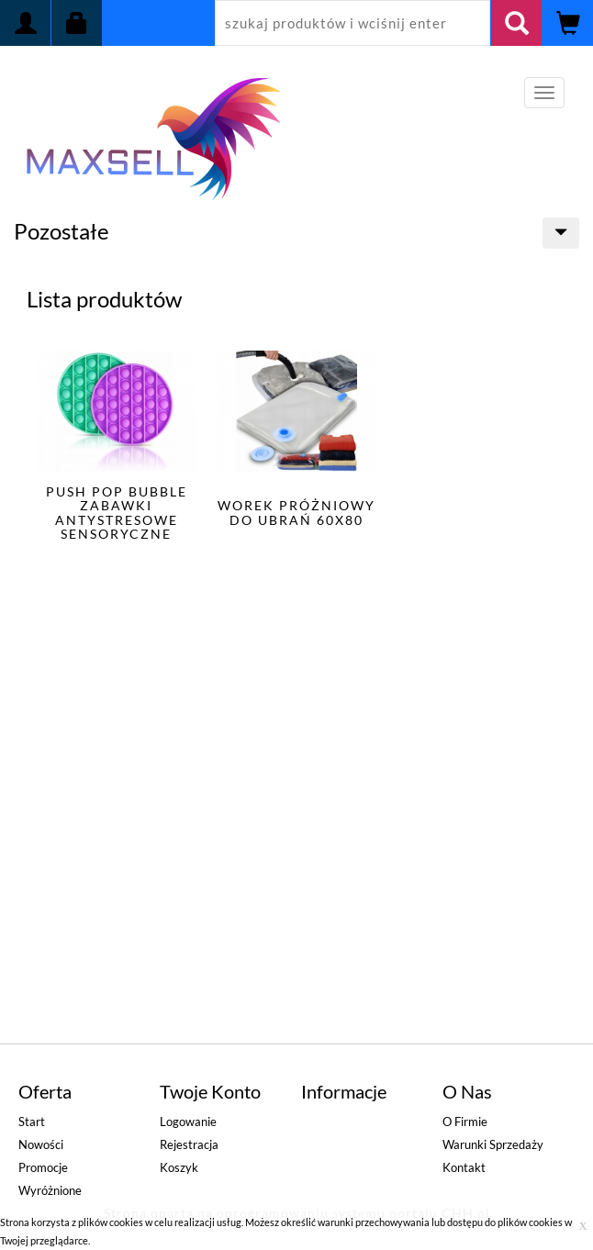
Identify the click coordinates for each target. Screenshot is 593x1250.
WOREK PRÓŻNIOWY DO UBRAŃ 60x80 (296, 512)
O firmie (464, 1121)
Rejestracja (189, 1144)
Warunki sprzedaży (492, 1144)
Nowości (40, 1144)
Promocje (43, 1167)
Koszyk (179, 1167)
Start (31, 1121)
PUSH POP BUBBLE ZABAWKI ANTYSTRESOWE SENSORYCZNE (116, 512)
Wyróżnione (50, 1190)
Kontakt (464, 1167)
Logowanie (188, 1121)
